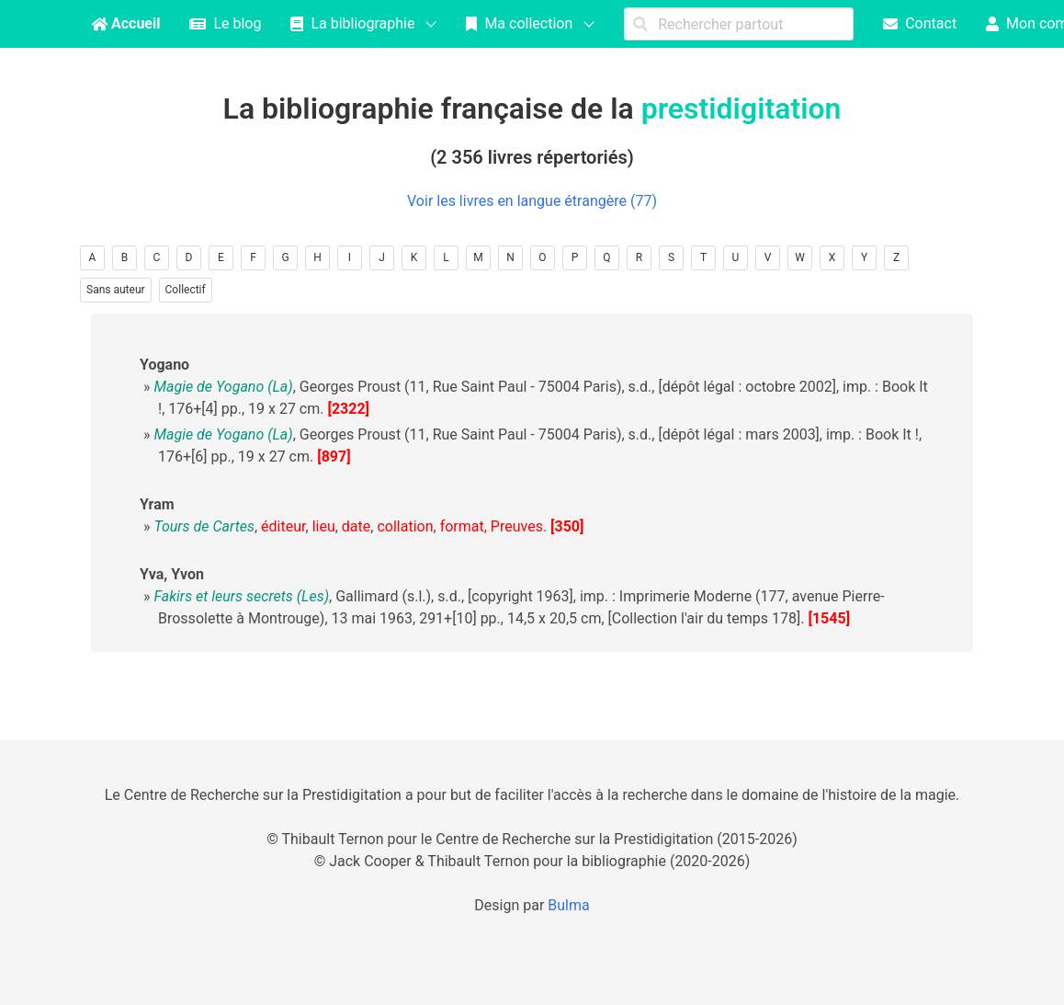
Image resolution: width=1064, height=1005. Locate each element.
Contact (919, 23)
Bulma (568, 905)
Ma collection (519, 23)
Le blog (225, 23)
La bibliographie (352, 23)
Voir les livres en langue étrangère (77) (532, 201)
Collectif (185, 289)
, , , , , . (350, 526)
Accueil (125, 23)
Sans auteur (115, 289)
